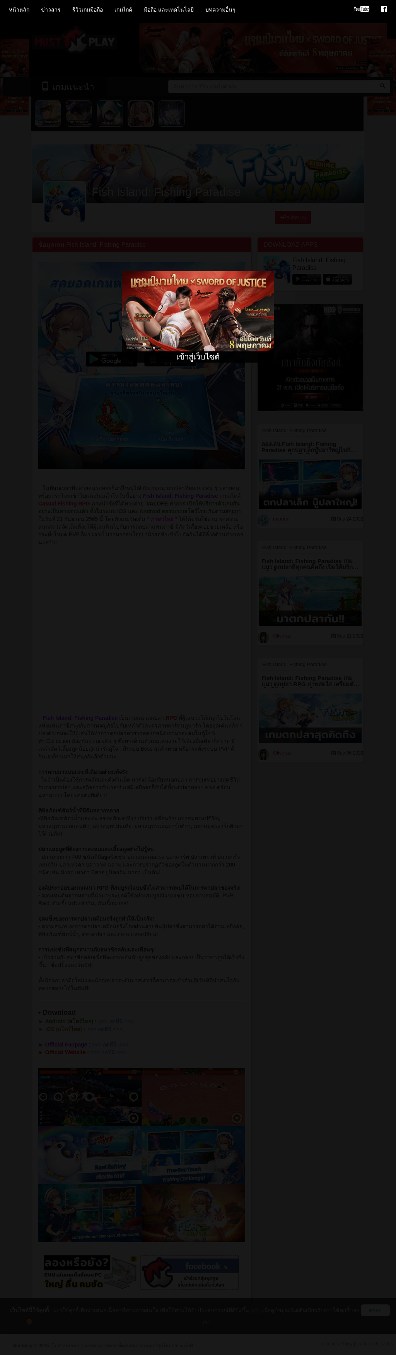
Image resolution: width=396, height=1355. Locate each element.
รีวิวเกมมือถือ (87, 10)
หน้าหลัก (19, 10)
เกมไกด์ (123, 10)
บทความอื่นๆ (220, 10)
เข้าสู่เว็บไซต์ (198, 357)
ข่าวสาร (51, 10)
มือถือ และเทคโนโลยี (169, 10)
